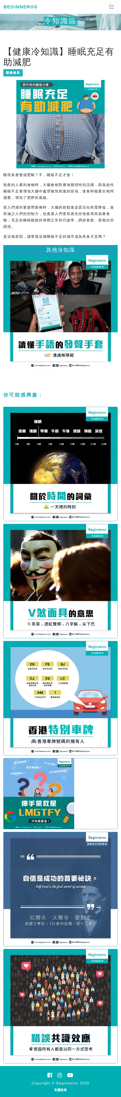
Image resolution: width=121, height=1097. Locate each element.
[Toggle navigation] (111, 6)
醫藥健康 (13, 72)
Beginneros (21, 6)
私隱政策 (60, 1090)
